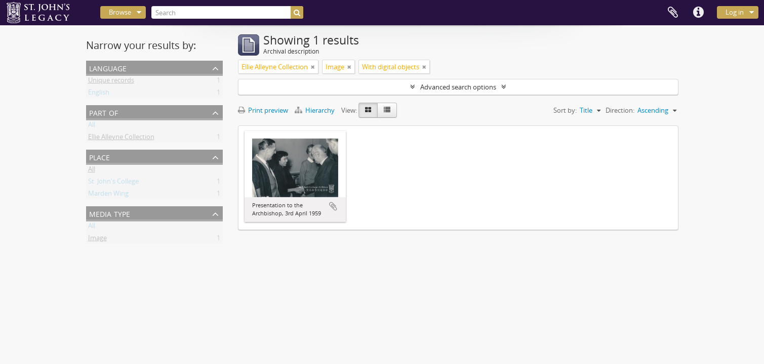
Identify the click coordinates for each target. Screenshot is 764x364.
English (98, 94)
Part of (103, 112)
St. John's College (113, 183)
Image (97, 239)
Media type (109, 213)
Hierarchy (315, 110)
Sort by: (565, 110)
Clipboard (673, 12)
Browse (120, 12)
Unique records (111, 81)
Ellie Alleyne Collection (121, 138)
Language (108, 67)
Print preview (263, 110)
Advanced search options (458, 87)
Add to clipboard (333, 206)
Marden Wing (108, 195)
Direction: (620, 110)
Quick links (698, 12)
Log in (735, 12)
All (91, 126)
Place (99, 156)
